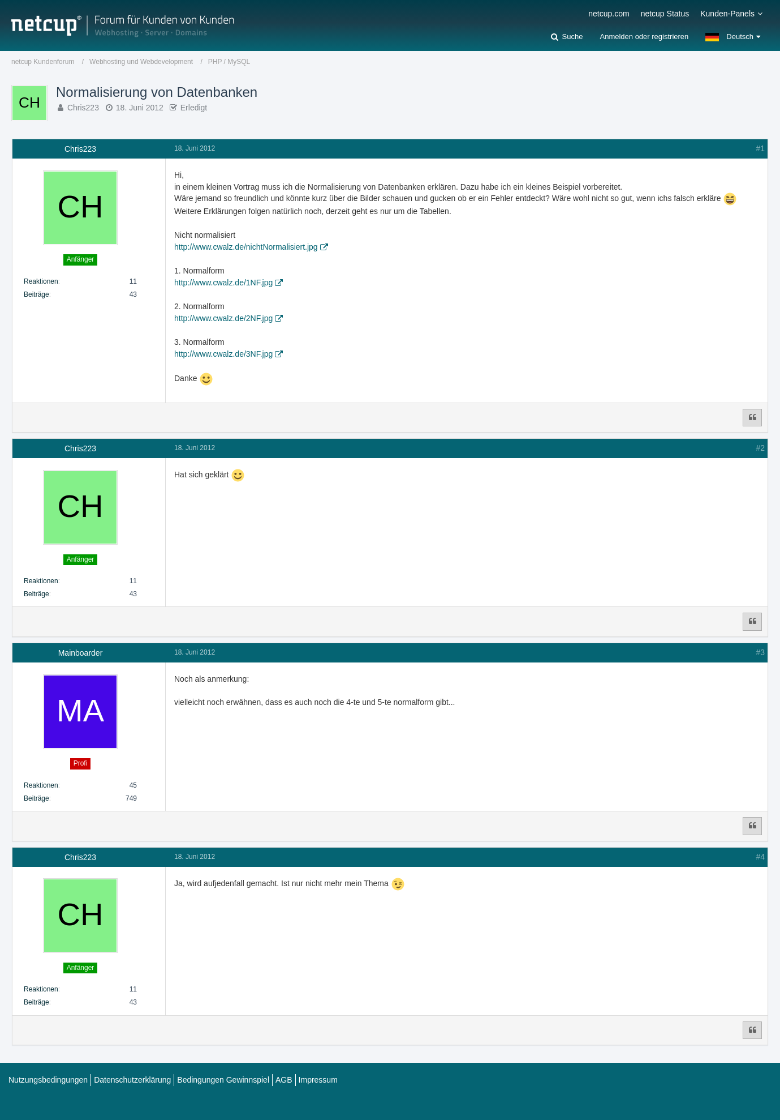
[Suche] (567, 36)
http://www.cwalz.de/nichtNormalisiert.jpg (246, 246)
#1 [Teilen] (760, 148)
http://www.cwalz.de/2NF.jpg (223, 318)
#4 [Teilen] (760, 856)
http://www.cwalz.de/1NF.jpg (223, 282)
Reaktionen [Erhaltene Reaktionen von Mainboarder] (41, 785)
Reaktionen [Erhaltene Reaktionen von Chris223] (41, 281)
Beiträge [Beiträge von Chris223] (36, 294)
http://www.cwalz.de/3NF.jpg (223, 353)
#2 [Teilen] (760, 447)
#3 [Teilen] (760, 652)
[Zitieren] (752, 418)
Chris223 (83, 107)
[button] (733, 36)
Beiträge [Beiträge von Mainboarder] (36, 798)
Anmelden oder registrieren (644, 36)
